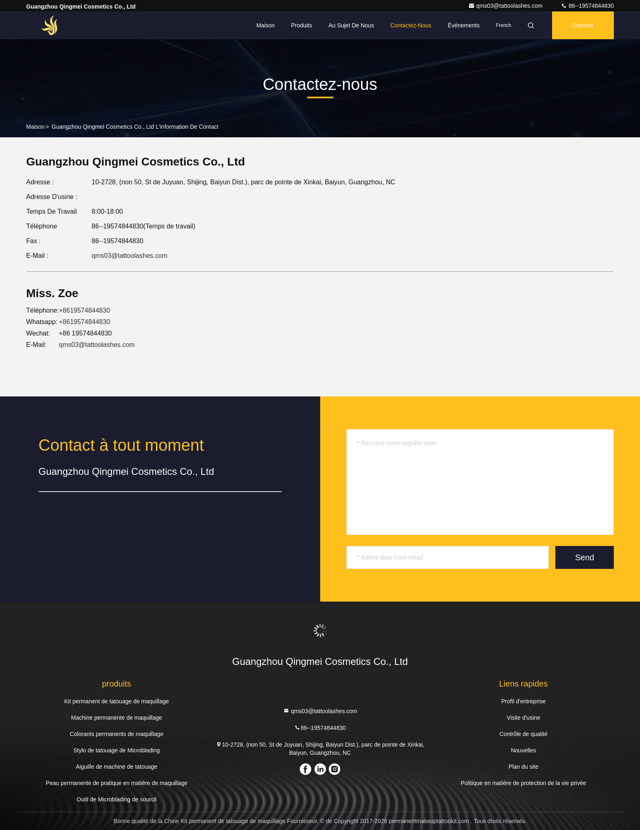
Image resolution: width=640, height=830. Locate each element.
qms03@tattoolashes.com (506, 5)
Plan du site (523, 766)
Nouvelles (523, 750)
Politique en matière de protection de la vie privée (523, 783)
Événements (464, 25)
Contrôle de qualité (523, 734)
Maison (265, 25)
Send (584, 557)
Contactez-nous (410, 25)
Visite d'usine (523, 717)
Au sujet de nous (351, 25)
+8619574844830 (84, 310)
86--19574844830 (587, 5)
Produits (301, 25)
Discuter (583, 25)
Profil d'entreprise (523, 701)
